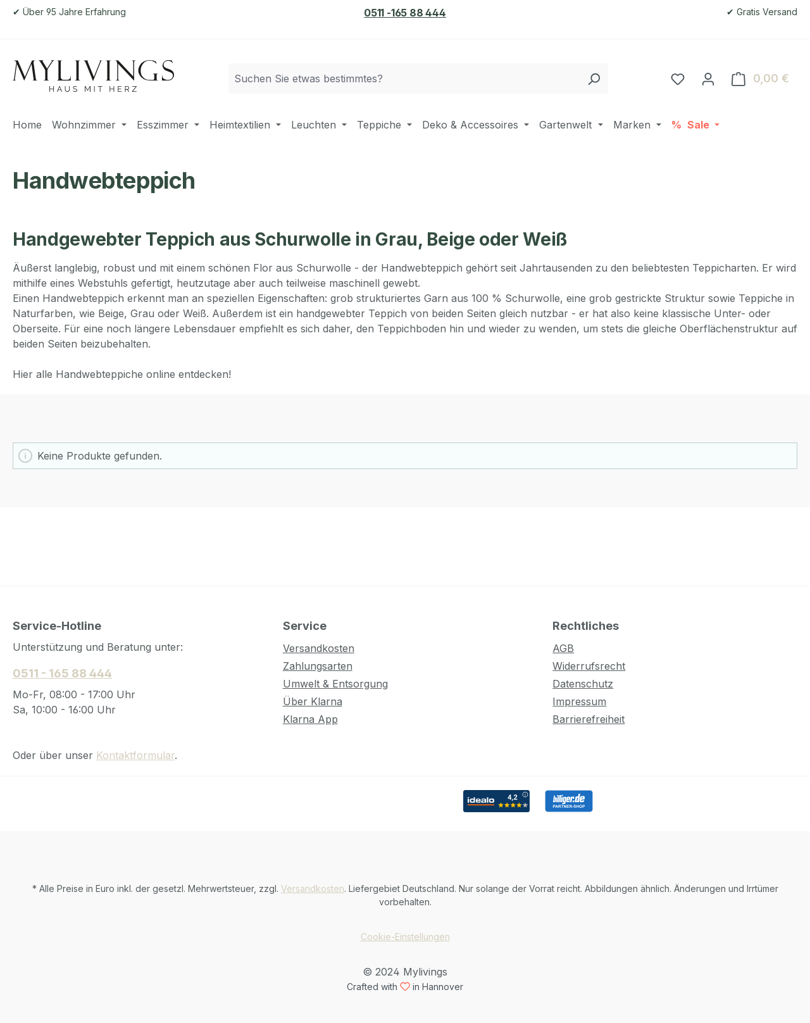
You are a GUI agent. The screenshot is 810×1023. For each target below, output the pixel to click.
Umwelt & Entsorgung (335, 683)
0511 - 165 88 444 (62, 673)
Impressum (579, 701)
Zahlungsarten (317, 666)
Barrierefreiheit (588, 719)
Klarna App (310, 719)
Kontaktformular (135, 755)
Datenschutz (582, 683)
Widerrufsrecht (588, 666)
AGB (563, 648)
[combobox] (404, 78)
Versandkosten (318, 648)
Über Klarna (312, 701)
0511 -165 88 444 (405, 12)
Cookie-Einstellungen (405, 936)
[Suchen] (593, 78)
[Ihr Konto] (708, 78)
